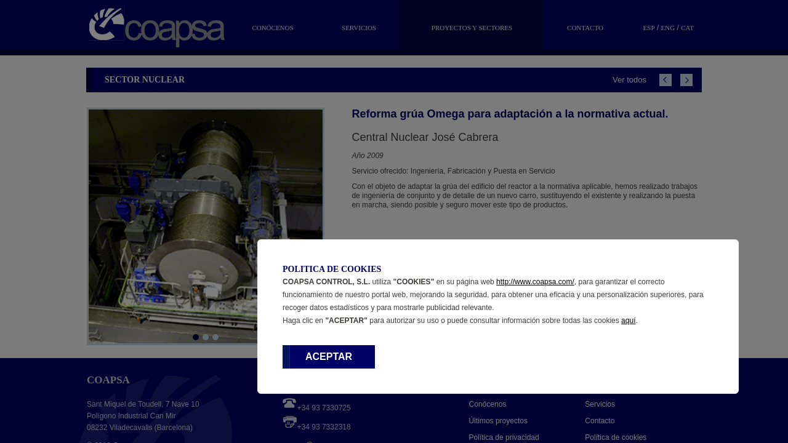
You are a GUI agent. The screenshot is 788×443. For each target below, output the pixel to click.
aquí (628, 320)
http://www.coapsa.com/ (535, 281)
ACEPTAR (328, 356)
